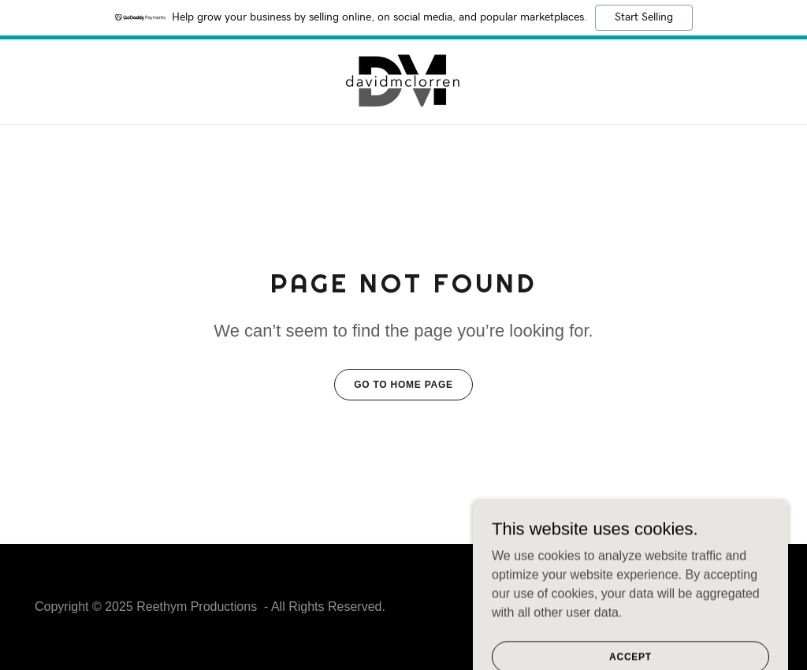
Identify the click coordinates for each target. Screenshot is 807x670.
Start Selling (644, 17)
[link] (403, 80)
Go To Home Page (403, 384)
